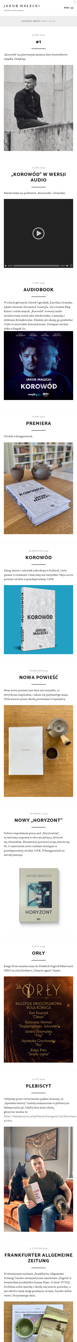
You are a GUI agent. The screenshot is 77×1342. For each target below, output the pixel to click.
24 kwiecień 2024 (38, 551)
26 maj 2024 (38, 35)
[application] (38, 233)
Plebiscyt (39, 1086)
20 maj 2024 (38, 168)
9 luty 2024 (38, 946)
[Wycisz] (67, 266)
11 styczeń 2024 (39, 1248)
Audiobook (38, 290)
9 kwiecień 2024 (38, 671)
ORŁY (38, 953)
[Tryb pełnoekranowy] (71, 266)
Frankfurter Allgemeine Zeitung (38, 1258)
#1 (38, 42)
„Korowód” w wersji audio (38, 177)
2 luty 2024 (38, 1079)
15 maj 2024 (38, 417)
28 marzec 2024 (38, 814)
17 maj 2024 (38, 283)
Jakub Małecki (22, 6)
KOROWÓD (38, 558)
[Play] (6, 266)
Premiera (38, 423)
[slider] (36, 265)
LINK (50, 579)
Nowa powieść (38, 677)
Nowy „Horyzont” (38, 820)
